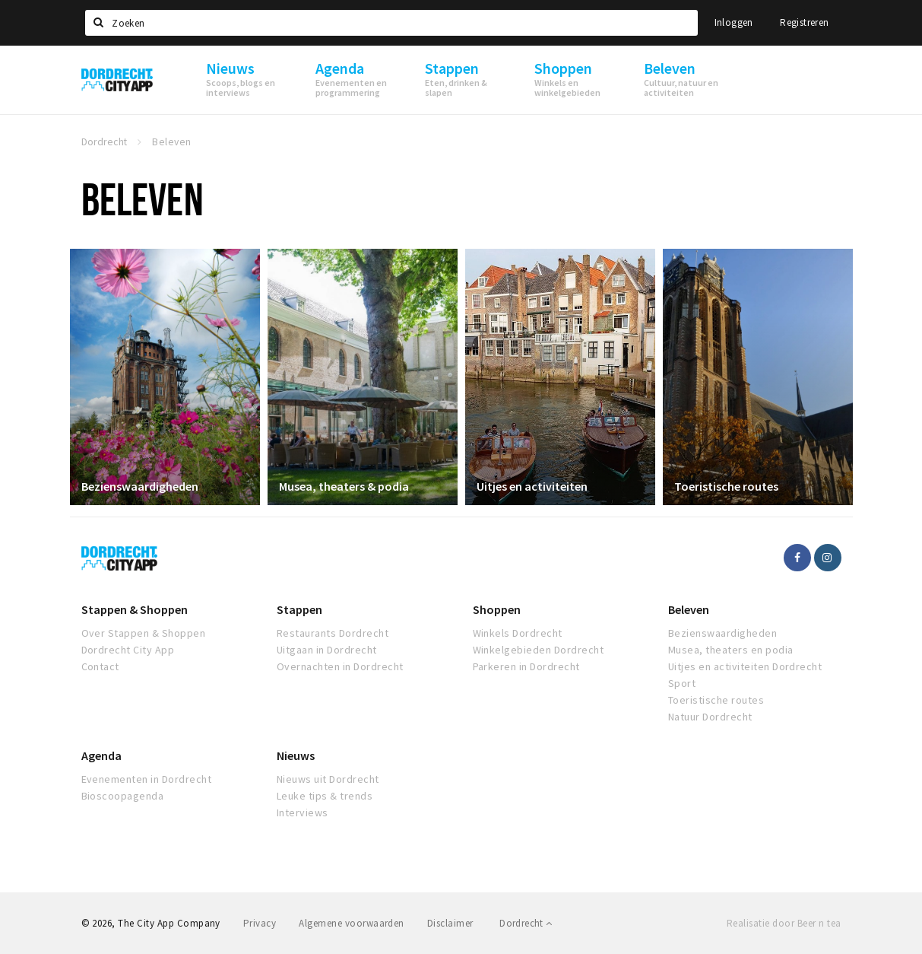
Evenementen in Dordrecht (146, 779)
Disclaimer (450, 923)
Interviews (302, 812)
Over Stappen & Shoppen (143, 633)
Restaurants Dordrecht (332, 633)
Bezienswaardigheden (139, 486)
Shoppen (497, 609)
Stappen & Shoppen (134, 609)
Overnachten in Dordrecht (340, 666)
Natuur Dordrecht (710, 716)
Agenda (101, 755)
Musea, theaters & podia (344, 486)
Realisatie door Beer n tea (784, 923)
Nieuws (296, 755)
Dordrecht (525, 923)
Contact (100, 666)
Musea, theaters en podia (731, 650)
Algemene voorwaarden (351, 923)
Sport (681, 683)
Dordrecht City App (128, 650)
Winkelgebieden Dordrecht (538, 650)
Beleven (688, 609)
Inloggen (733, 22)
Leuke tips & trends (324, 796)
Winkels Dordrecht (517, 633)
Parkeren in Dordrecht (526, 666)
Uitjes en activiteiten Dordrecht (745, 666)
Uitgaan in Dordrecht (327, 650)
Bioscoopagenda (122, 796)
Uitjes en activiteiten (532, 486)
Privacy (259, 923)
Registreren (804, 22)
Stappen (299, 609)
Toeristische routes (726, 486)
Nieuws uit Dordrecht (328, 779)
